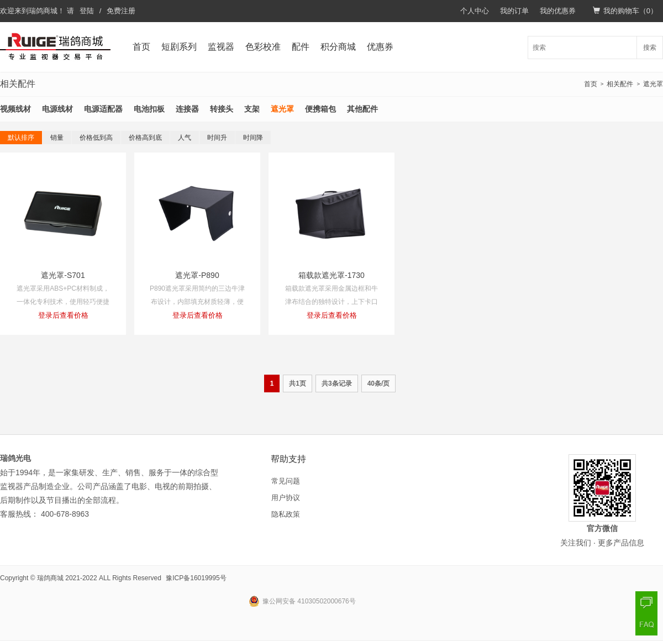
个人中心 (474, 11)
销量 (57, 137)
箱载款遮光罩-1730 (331, 275)
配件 (300, 46)
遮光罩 (653, 84)
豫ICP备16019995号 (196, 578)
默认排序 (21, 137)
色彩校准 (263, 46)
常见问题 (285, 481)
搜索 (649, 47)
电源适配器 (103, 108)
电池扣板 (149, 108)
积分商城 (338, 46)
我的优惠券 (558, 11)
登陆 (87, 11)
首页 (141, 46)
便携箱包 (320, 108)
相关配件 (620, 84)
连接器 (187, 108)
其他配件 (362, 108)
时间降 (253, 137)
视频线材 (15, 108)
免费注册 (121, 11)
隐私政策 (285, 514)
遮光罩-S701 (63, 275)
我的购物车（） (625, 11)
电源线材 (57, 108)
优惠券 (380, 46)
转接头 (221, 108)
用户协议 (285, 497)
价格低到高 (96, 137)
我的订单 (514, 11)
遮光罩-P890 (197, 275)
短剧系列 (179, 46)
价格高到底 (145, 137)
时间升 (217, 137)
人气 (184, 137)
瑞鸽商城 (43, 11)
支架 (252, 108)
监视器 (221, 46)
